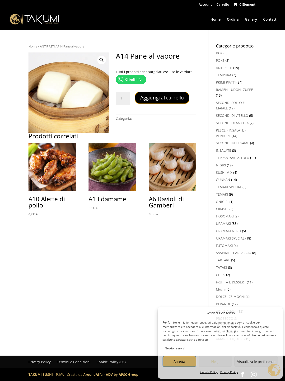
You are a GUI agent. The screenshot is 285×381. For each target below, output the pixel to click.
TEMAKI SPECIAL (229, 187)
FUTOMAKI (224, 245)
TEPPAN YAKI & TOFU (232, 157)
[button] (101, 60)
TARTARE (223, 260)
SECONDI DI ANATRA (232, 123)
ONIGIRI (222, 201)
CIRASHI (222, 209)
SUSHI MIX (224, 172)
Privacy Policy (229, 372)
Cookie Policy (209, 372)
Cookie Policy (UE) (111, 362)
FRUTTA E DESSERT (231, 282)
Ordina (233, 20)
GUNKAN (223, 179)
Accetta (179, 361)
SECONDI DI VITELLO (232, 115)
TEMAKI (222, 194)
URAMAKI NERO (228, 231)
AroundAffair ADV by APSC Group (110, 374)
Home (215, 20)
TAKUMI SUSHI (40, 374)
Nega (215, 361)
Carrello (222, 5)
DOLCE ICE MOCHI (230, 296)
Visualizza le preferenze (256, 361)
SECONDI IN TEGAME (232, 143)
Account (205, 5)
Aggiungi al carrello (162, 97)
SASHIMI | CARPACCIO (233, 252)
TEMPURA (223, 75)
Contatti (270, 20)
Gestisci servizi (175, 348)
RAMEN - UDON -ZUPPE (234, 89)
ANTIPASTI (47, 46)
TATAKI (221, 267)
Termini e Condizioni (73, 362)
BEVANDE (223, 304)
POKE (220, 60)
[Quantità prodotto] (123, 98)
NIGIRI (221, 165)
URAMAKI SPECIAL (230, 238)
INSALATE (223, 150)
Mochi (221, 289)
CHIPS (220, 275)
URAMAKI (223, 223)
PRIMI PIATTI (226, 82)
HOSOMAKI (225, 216)
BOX (219, 53)
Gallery (251, 20)
